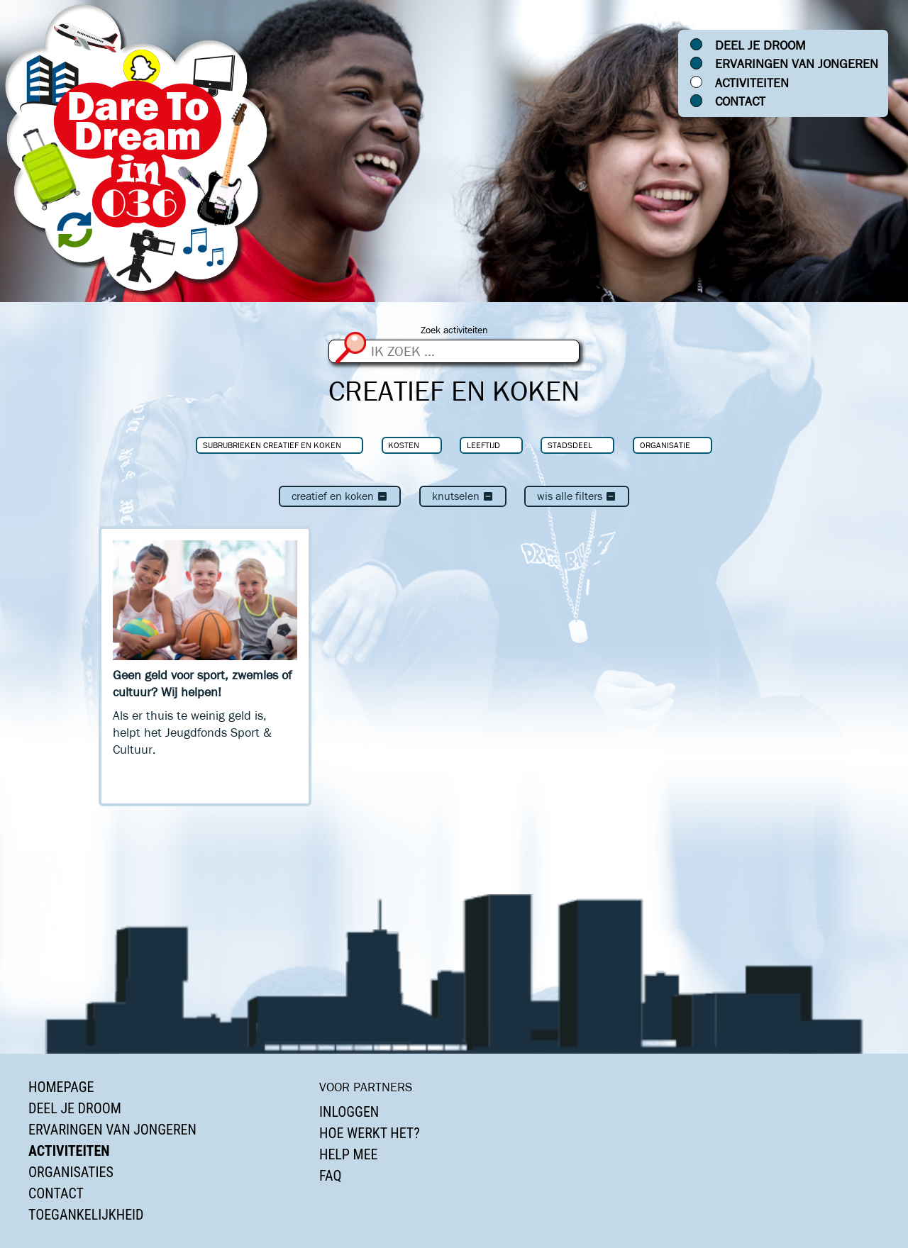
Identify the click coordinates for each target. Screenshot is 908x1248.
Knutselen (463, 496)
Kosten (403, 445)
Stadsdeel (570, 445)
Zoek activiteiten (454, 330)
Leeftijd (483, 445)
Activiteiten (752, 83)
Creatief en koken (340, 496)
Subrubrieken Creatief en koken (272, 445)
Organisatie (665, 445)
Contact (740, 101)
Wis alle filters (576, 496)
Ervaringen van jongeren (796, 64)
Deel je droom (760, 45)
